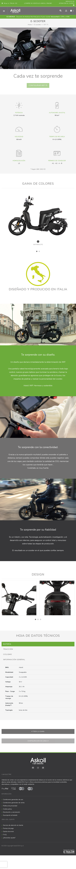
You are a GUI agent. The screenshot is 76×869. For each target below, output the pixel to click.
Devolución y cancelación (11, 813)
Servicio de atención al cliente (66, 3)
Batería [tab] (7, 645)
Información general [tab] (14, 660)
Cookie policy (7, 810)
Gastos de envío (8, 833)
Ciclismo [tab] (7, 655)
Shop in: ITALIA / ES (9, 3)
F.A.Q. (5, 836)
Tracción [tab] (8, 650)
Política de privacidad (10, 807)
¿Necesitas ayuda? (9, 839)
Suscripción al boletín (10, 816)
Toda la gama (38, 732)
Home (30, 25)
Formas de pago (8, 829)
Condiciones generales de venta (13, 804)
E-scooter (37, 25)
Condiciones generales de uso (13, 801)
